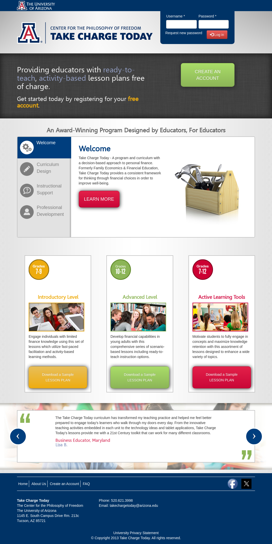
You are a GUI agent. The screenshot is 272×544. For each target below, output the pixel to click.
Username (175, 16)
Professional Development (50, 211)
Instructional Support (49, 189)
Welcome (45, 142)
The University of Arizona (36, 511)
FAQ (86, 484)
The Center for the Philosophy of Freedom (50, 506)
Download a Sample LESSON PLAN (58, 377)
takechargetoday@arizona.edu (134, 506)
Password (208, 16)
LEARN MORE (99, 199)
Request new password (183, 33)
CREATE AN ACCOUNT (208, 75)
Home (23, 484)
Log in (217, 35)
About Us (38, 484)
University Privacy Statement (136, 533)
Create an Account (64, 484)
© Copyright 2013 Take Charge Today (120, 538)
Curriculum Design (48, 168)
